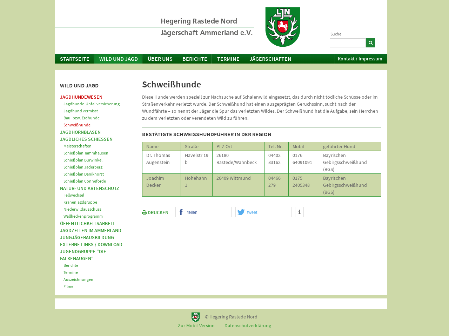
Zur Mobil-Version (196, 325)
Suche (335, 34)
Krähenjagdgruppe (80, 202)
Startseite (74, 58)
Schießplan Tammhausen (85, 153)
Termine (228, 58)
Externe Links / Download (91, 244)
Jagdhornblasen (80, 132)
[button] (203, 212)
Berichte (194, 58)
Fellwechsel (73, 195)
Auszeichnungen (78, 279)
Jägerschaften (270, 58)
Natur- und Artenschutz (89, 188)
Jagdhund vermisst (80, 110)
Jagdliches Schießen (86, 139)
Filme (68, 286)
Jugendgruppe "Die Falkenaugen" (83, 255)
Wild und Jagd (118, 58)
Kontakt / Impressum (360, 58)
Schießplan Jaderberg (82, 167)
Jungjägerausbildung (87, 237)
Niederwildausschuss (82, 209)
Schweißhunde (77, 124)
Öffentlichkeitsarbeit (87, 223)
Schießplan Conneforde (84, 181)
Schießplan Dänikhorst (83, 174)
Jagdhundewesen (81, 97)
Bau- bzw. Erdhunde (81, 117)
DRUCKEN (155, 212)
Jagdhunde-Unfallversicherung (91, 103)
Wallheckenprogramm (83, 216)
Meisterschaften (77, 146)
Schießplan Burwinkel (82, 160)
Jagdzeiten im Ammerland (90, 230)
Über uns (160, 58)
